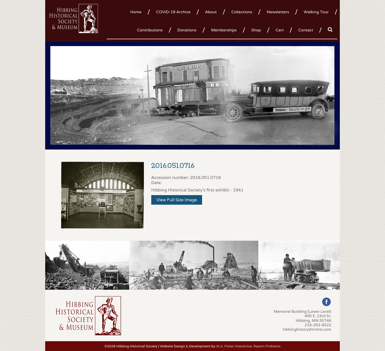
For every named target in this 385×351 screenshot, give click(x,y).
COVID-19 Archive (173, 11)
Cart (280, 30)
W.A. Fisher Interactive (234, 346)
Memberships (224, 30)
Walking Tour (316, 11)
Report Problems (267, 346)
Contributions (150, 30)
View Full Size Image (176, 199)
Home (135, 11)
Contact (305, 30)
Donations (186, 30)
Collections (241, 11)
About (211, 11)
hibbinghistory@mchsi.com (307, 329)
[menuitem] (137, 11)
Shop (256, 30)
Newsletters (278, 11)
